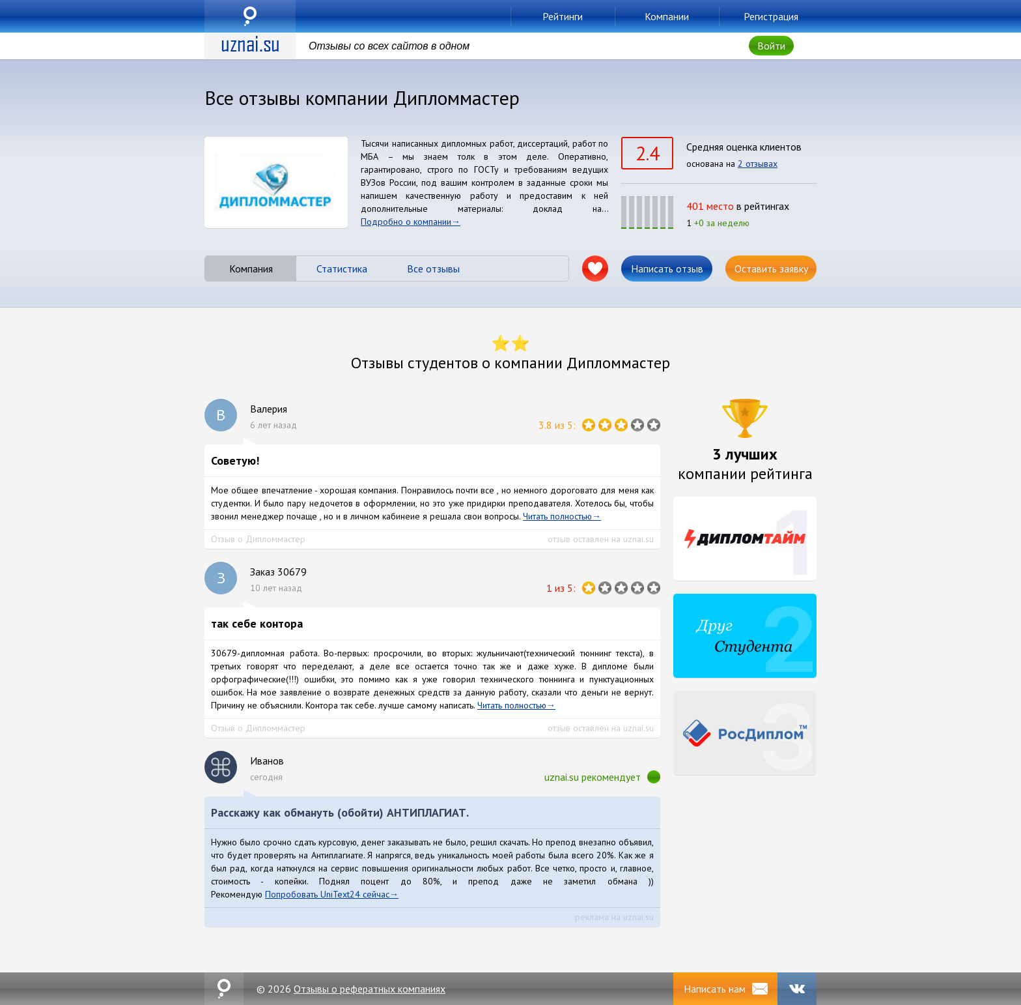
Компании (667, 16)
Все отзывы (433, 268)
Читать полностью (557, 516)
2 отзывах (757, 163)
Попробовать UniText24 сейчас (327, 894)
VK (797, 988)
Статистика (341, 268)
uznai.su (250, 16)
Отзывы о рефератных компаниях (369, 988)
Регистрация (771, 16)
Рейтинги (562, 16)
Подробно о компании (406, 221)
